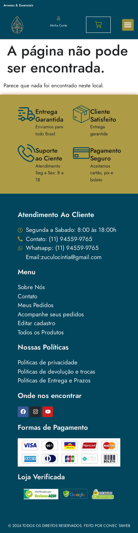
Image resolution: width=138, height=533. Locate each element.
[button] (128, 25)
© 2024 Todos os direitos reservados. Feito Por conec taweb (69, 525)
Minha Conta (58, 25)
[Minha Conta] (59, 18)
